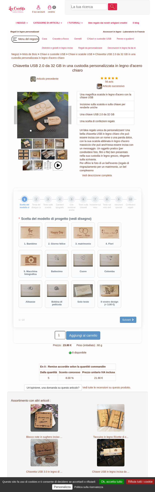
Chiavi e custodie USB (52, 54)
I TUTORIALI (75, 23)
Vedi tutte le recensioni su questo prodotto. (107, 387)
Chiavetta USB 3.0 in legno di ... (44, 471)
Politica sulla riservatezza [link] (88, 487)
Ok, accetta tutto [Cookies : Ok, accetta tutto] (111, 481)
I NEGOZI (22, 23)
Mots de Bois (29, 54)
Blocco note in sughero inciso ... (44, 436)
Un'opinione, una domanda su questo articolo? (53, 387)
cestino (137, 7)
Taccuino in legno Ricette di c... (110, 436)
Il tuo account (123, 7)
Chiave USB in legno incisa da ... (110, 471)
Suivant (128, 319)
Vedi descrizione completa (97, 175)
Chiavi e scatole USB (80, 54)
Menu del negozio (25, 39)
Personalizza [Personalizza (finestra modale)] (62, 487)
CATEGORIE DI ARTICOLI (47, 23)
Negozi (15, 54)
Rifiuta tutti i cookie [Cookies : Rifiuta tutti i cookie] (140, 481)
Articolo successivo (110, 86)
